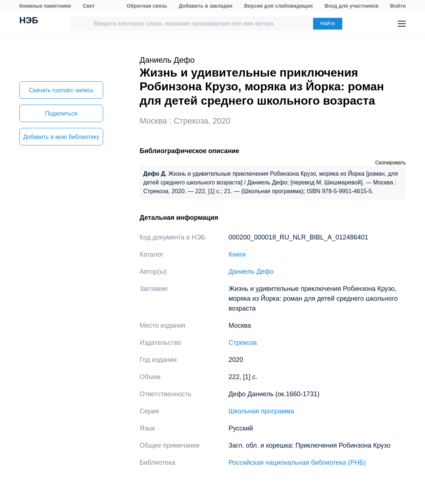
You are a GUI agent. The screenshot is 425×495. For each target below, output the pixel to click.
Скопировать (390, 162)
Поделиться (61, 113)
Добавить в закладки (206, 6)
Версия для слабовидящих (278, 6)
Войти (398, 6)
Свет (89, 6)
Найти (327, 23)
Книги (237, 254)
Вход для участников (352, 6)
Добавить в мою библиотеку (61, 137)
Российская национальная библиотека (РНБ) (297, 462)
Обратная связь (147, 6)
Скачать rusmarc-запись (61, 90)
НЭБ (28, 21)
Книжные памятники (45, 6)
